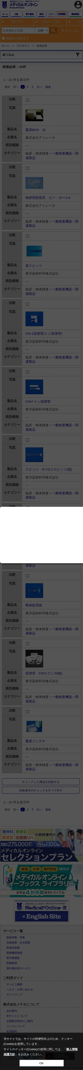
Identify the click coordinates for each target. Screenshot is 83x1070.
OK (41, 1063)
